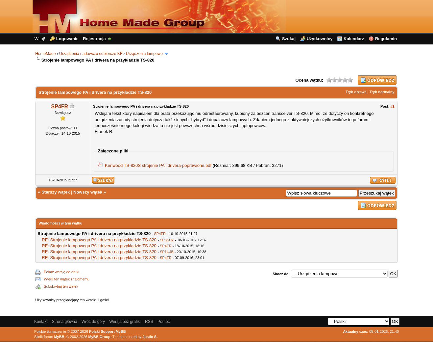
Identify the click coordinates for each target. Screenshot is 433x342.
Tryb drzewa (356, 92)
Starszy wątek (55, 192)
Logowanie (67, 38)
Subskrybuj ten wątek (61, 286)
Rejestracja (94, 38)
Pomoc (163, 321)
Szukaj (289, 38)
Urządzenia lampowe (144, 53)
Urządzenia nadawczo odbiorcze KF (90, 53)
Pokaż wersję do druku (62, 272)
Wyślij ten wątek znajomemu (66, 279)
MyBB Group (99, 337)
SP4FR (59, 106)
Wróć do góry (93, 321)
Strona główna (64, 321)
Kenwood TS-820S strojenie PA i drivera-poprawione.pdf (158, 165)
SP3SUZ (167, 240)
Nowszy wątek (87, 192)
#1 (392, 106)
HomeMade (45, 53)
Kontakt (41, 321)
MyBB (59, 337)
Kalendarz (354, 38)
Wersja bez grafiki (124, 321)
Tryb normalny (382, 92)
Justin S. (149, 337)
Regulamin (386, 38)
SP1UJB (167, 252)
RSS (149, 321)
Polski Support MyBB (107, 331)
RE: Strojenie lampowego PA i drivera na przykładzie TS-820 (99, 239)
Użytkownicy (320, 38)
